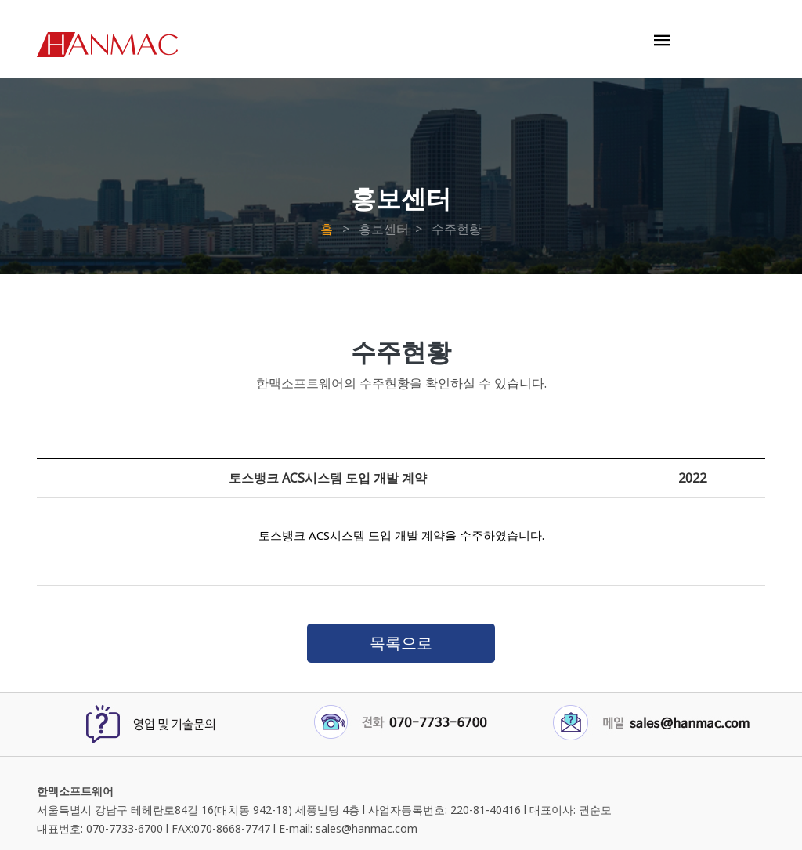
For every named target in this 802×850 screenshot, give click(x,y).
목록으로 (401, 642)
